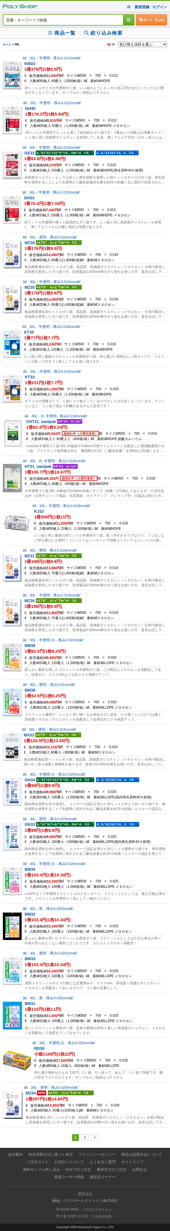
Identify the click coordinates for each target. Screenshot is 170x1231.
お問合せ (139, 1169)
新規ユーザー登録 (69, 1177)
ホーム (7, 44)
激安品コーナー (103, 1177)
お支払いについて (69, 1162)
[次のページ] (94, 1137)
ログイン (159, 7)
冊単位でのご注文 (111, 1169)
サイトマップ (132, 1162)
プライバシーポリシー (97, 1154)
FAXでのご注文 (78, 1169)
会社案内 (15, 1154)
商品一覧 (61, 33)
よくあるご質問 (103, 1162)
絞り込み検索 (103, 33)
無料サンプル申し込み (41, 1169)
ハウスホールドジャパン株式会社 (90, 1200)
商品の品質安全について (141, 1154)
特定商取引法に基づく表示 (50, 1154)
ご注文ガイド (37, 1162)
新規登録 (142, 7)
